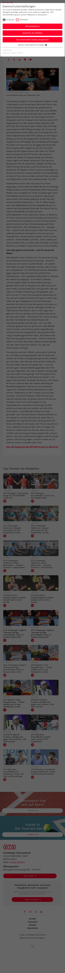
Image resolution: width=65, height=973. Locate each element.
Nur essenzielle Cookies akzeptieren (32, 39)
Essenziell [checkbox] (10, 19)
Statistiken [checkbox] (23, 19)
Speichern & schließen (32, 33)
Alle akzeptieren (32, 26)
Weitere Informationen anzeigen (32, 45)
